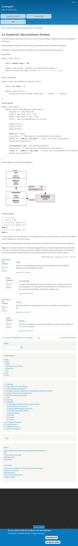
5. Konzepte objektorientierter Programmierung (18, 393)
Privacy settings (39, 528)
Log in (74, 2)
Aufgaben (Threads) (9, 477)
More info (42, 534)
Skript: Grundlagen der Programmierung (19, 28)
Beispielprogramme (9, 457)
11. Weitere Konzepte (11, 424)
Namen (18, 302)
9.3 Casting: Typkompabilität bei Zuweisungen (17, 337)
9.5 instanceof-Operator (68, 337)
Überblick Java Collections (11, 470)
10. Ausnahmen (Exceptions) (13, 422)
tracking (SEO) (9, 368)
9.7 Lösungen (10, 417)
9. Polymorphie (38, 28)
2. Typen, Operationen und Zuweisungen (16, 386)
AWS (6, 370)
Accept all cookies (52, 543)
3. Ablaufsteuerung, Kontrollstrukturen (16, 388)
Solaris (7, 375)
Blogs (6, 359)
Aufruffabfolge (24, 281)
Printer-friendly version (47, 257)
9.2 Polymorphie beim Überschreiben (17, 406)
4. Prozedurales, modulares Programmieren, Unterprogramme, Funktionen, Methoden (28, 391)
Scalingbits (7, 6)
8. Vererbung (8, 399)
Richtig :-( (22, 321)
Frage (18, 262)
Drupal (7, 361)
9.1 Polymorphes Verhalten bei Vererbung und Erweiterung (23, 404)
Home (3, 28)
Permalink (4, 271)
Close (68, 529)
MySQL (7, 364)
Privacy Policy (39, 16)
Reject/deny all (51, 538)
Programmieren (8, 459)
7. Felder (7, 397)
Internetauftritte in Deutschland (13, 366)
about (13, 22)
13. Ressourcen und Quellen (13, 428)
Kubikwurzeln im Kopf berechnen (13, 475)
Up (39, 337)
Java (6, 373)
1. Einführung (9, 384)
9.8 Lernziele (10, 419)
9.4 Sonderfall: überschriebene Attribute (18, 410)
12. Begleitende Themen (12, 426)
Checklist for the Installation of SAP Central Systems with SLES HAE (23, 468)
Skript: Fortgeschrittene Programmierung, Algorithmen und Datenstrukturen (25, 450)
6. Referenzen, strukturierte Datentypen (16, 395)
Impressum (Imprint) (13, 16)
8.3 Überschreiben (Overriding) (12, 455)
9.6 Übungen (10, 415)
